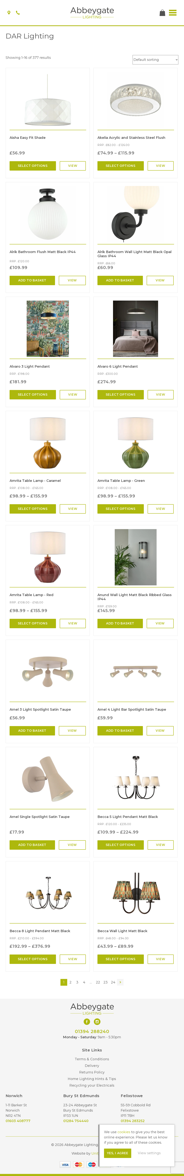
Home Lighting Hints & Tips (92, 1079)
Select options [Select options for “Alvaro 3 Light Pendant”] (33, 394)
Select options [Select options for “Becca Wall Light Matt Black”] (121, 959)
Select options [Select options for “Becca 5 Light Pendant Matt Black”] (121, 845)
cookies (124, 1132)
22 (98, 982)
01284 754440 (75, 1121)
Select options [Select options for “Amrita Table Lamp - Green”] (121, 509)
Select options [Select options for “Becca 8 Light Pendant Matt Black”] (33, 959)
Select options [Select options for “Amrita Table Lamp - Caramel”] (33, 509)
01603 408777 (18, 1121)
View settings (149, 1153)
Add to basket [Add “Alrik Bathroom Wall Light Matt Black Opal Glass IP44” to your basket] (120, 280)
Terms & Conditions (92, 1059)
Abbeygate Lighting (92, 12)
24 (113, 982)
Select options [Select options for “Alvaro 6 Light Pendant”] (121, 394)
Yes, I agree (117, 1153)
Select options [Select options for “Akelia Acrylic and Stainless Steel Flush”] (121, 166)
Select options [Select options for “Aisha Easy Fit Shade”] (33, 166)
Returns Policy (92, 1072)
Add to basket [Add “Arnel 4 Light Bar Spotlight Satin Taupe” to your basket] (120, 730)
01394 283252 (133, 1121)
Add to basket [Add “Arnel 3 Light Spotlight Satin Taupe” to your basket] (32, 730)
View (72, 166)
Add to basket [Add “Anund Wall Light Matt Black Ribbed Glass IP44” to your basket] (120, 623)
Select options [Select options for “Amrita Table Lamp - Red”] (33, 623)
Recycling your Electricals (91, 1085)
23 (105, 982)
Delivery (92, 1066)
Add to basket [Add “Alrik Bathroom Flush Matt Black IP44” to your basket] (32, 280)
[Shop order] (155, 59)
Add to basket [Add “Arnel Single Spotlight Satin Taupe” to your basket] (32, 845)
